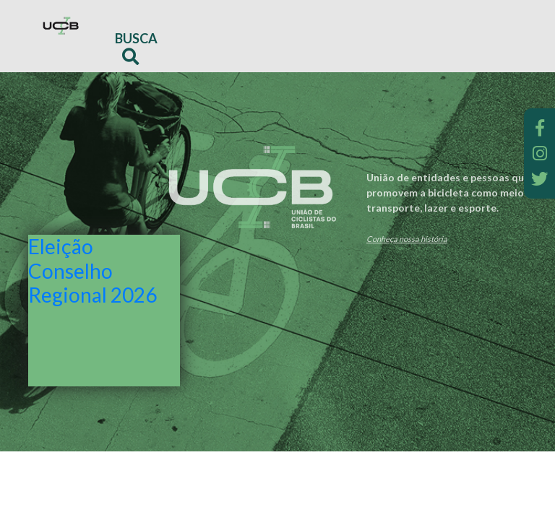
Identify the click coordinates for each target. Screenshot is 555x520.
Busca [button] (136, 47)
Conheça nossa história (406, 238)
